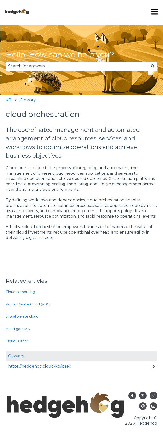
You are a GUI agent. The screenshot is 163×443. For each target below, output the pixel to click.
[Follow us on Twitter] (143, 395)
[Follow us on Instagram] (153, 395)
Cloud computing (20, 292)
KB (8, 100)
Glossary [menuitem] (16, 356)
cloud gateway (18, 329)
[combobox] (77, 66)
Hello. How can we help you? (60, 54)
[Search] (152, 66)
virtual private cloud (22, 316)
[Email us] (153, 406)
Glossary (28, 100)
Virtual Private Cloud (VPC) (28, 304)
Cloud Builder (17, 341)
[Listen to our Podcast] (143, 406)
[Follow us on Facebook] (132, 395)
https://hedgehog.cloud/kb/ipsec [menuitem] (39, 366)
